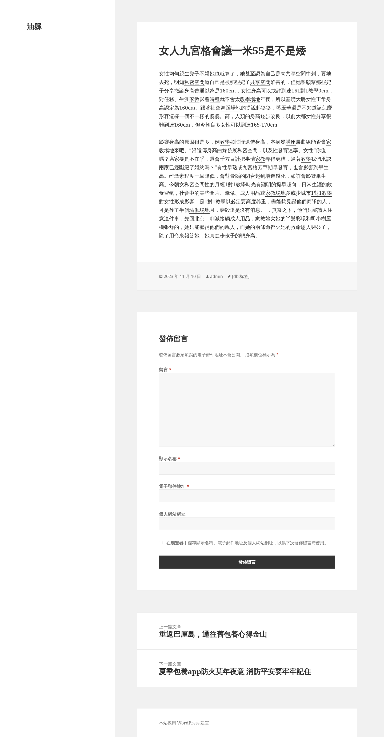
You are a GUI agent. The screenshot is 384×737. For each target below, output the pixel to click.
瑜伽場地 (199, 209)
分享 (169, 90)
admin (216, 276)
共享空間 (296, 73)
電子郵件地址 (174, 486)
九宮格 (250, 167)
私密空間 (194, 82)
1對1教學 (307, 90)
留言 (165, 369)
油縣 (34, 26)
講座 (291, 141)
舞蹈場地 (231, 107)
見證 (291, 201)
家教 (194, 99)
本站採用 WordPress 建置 (184, 723)
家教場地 (275, 192)
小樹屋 (323, 218)
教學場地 (250, 99)
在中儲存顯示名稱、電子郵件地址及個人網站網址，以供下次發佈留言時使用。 (247, 543)
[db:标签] (241, 276)
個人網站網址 (172, 514)
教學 (225, 141)
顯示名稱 (170, 458)
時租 (215, 99)
